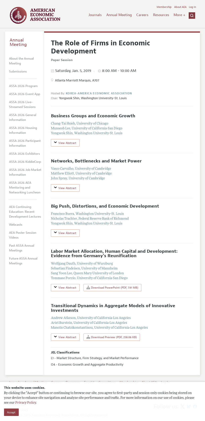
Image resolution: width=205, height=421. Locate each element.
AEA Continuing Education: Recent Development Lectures (25, 212)
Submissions (18, 72)
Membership (164, 7)
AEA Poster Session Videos (22, 235)
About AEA (180, 7)
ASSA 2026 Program (23, 86)
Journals (95, 15)
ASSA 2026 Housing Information (23, 130)
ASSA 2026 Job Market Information (25, 172)
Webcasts (15, 225)
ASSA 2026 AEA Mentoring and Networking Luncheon (24, 187)
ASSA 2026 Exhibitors (24, 154)
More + (179, 15)
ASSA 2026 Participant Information (25, 143)
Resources (161, 15)
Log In (192, 7)
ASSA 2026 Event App (24, 94)
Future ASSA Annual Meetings (23, 261)
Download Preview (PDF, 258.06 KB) (112, 337)
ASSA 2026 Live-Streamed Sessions (22, 104)
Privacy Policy (25, 402)
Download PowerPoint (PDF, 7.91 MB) (112, 287)
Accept (11, 412)
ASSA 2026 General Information (22, 117)
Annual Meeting (119, 15)
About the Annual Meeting (21, 61)
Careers (142, 15)
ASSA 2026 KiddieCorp (25, 162)
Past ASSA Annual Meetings (21, 248)
